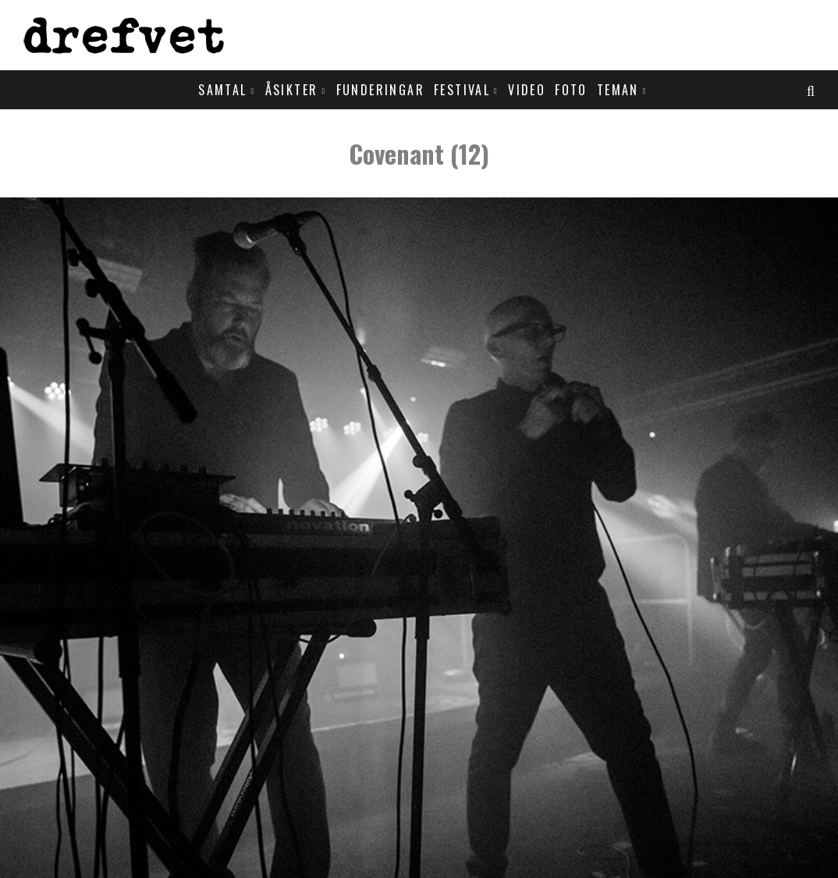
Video (526, 89)
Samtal (222, 89)
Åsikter (291, 89)
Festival (462, 89)
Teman (618, 89)
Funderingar (380, 89)
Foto (571, 89)
